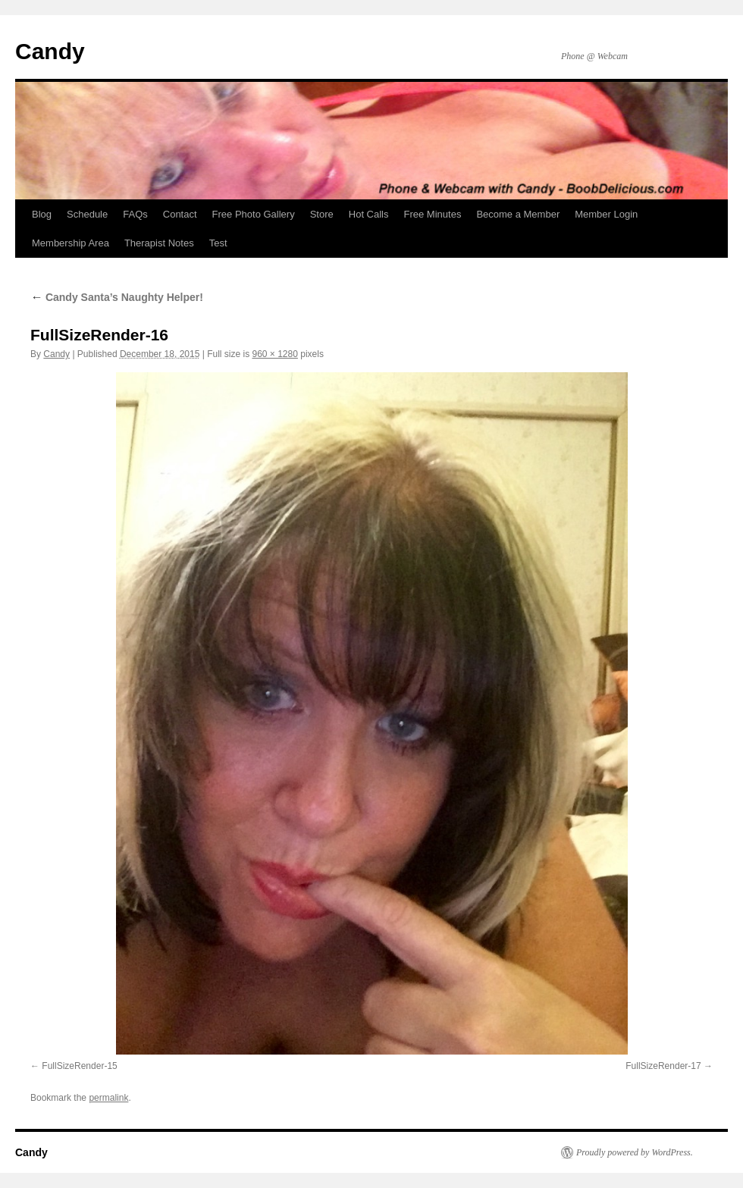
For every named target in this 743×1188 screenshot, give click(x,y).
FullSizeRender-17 (663, 1066)
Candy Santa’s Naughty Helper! (116, 297)
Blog (42, 214)
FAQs (135, 214)
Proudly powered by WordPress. (634, 1152)
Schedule (87, 214)
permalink (108, 1097)
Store (322, 214)
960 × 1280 (274, 354)
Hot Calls (369, 214)
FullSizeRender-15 (79, 1066)
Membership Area (70, 243)
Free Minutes (433, 214)
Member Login (606, 214)
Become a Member (518, 214)
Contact (180, 214)
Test (218, 243)
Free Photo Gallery (253, 214)
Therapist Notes (159, 243)
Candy (50, 51)
